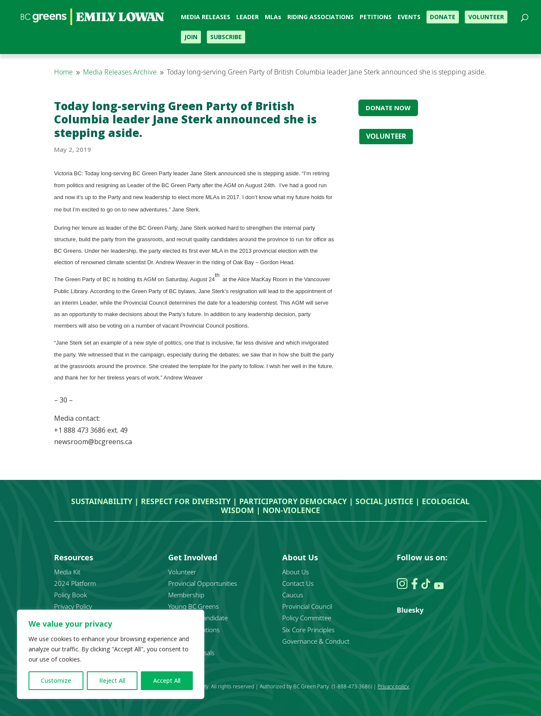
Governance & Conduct (315, 641)
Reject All (112, 680)
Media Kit (67, 572)
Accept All (166, 680)
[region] (110, 654)
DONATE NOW (388, 107)
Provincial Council (307, 606)
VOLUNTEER (386, 136)
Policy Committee (306, 617)
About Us (295, 572)
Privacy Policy (73, 606)
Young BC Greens (193, 606)
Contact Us (298, 583)
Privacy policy (393, 686)
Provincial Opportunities (202, 583)
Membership (186, 594)
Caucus (292, 594)
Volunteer (182, 572)
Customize (56, 680)
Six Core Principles (308, 629)
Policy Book (70, 594)
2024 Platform (75, 583)
